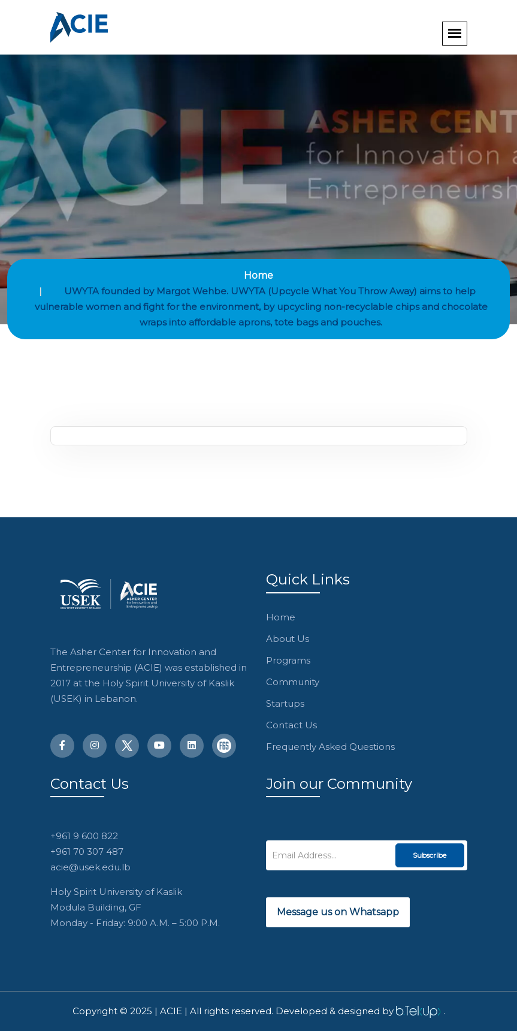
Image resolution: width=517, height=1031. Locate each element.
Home (258, 275)
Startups (285, 703)
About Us (287, 638)
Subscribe (429, 855)
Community (292, 682)
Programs (288, 660)
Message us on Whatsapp (338, 912)
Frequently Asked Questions (330, 746)
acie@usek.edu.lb (90, 867)
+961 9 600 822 (84, 836)
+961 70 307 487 (86, 851)
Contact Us (291, 725)
